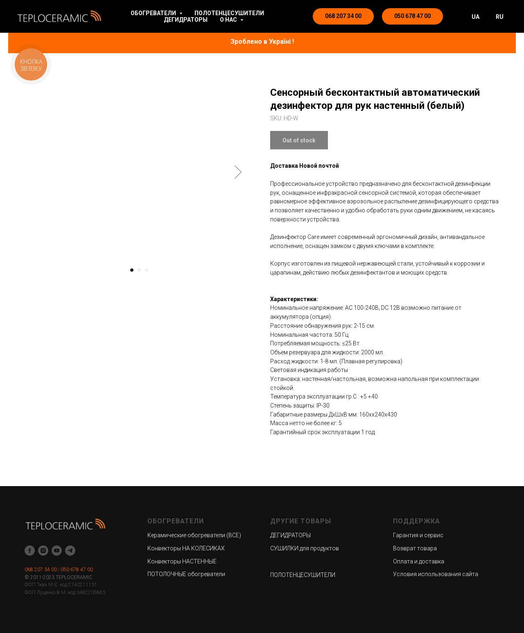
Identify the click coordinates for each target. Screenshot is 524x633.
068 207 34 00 (41, 569)
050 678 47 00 (77, 569)
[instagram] (43, 550)
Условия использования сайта (435, 574)
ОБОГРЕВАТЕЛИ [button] (154, 13)
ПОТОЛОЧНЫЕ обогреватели (186, 574)
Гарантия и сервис (418, 535)
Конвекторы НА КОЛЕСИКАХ (186, 548)
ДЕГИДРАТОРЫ (186, 19)
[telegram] (70, 550)
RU (500, 17)
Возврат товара (415, 548)
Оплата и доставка (418, 561)
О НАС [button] (229, 19)
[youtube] (57, 550)
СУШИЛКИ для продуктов (304, 548)
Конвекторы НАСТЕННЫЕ (182, 561)
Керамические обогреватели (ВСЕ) (194, 535)
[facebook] (30, 550)
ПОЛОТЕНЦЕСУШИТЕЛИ (229, 13)
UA (475, 17)
